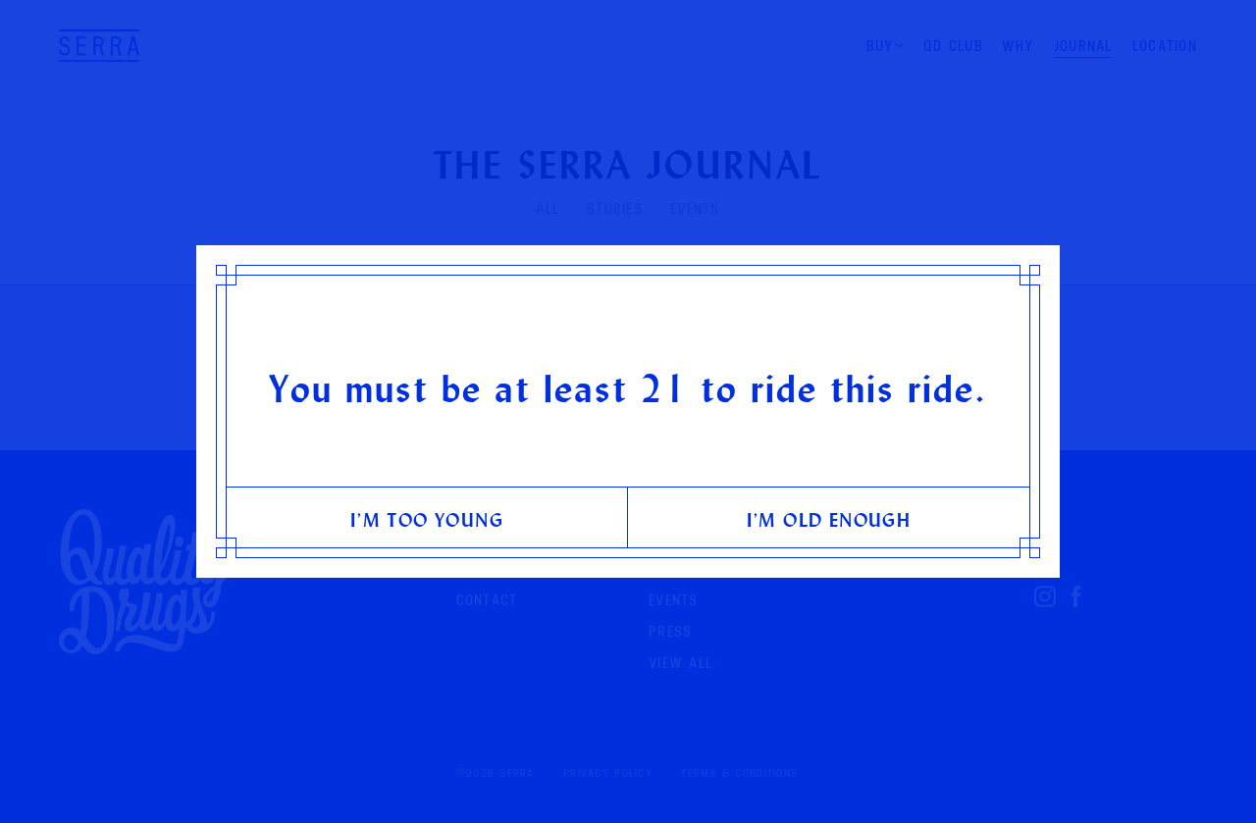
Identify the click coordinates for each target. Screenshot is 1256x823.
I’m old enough (829, 519)
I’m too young (426, 519)
